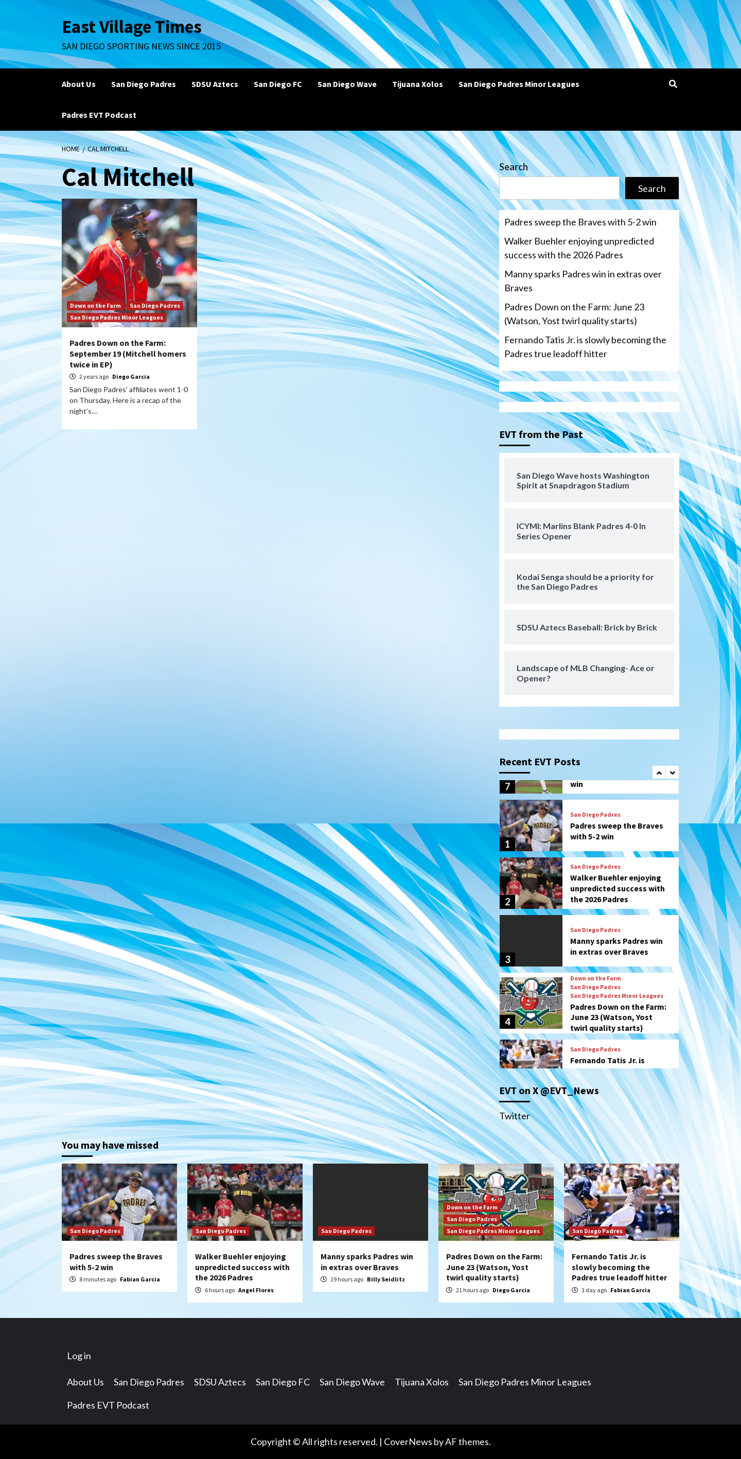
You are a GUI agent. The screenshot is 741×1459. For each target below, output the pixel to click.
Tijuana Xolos (417, 84)
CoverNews (408, 1441)
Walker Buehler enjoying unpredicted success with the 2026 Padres (579, 247)
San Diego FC (278, 84)
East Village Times (132, 26)
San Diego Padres (143, 84)
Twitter (514, 1115)
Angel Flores (256, 1290)
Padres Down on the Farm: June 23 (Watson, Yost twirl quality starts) (574, 313)
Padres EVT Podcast (99, 115)
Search (513, 166)
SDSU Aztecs (214, 84)
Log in (79, 1355)
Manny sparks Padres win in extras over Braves (583, 280)
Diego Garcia (131, 376)
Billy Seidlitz (386, 1279)
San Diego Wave (347, 84)
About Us (79, 84)
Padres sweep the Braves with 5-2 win (580, 221)
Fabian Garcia (140, 1279)
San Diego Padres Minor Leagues (518, 84)
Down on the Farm (95, 305)
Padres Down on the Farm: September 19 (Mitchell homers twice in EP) (127, 354)
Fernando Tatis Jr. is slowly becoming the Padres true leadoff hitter (585, 346)
